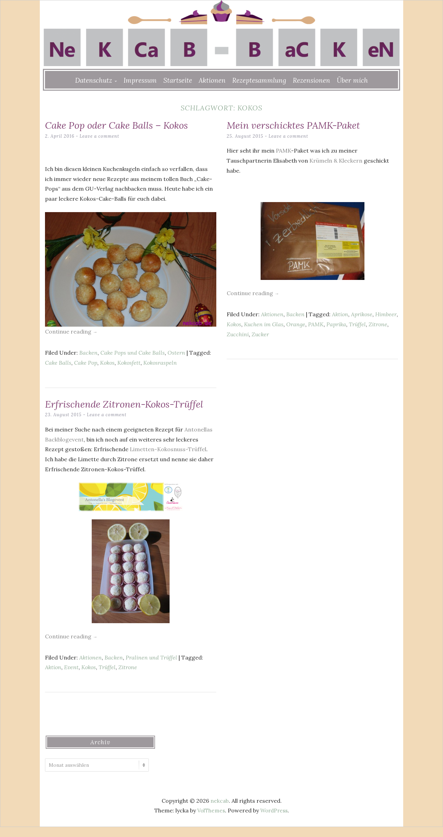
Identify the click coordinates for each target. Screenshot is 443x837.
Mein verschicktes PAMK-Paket (299, 124)
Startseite (177, 80)
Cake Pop (85, 362)
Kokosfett (129, 362)
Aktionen (212, 80)
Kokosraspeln (160, 362)
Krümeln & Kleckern (335, 160)
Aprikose (361, 313)
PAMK (283, 150)
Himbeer (386, 313)
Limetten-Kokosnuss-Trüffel (168, 459)
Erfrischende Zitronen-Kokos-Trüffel (115, 408)
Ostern (176, 352)
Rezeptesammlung (259, 80)
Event (71, 677)
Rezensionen (311, 80)
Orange (295, 323)
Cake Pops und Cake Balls (132, 352)
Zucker (260, 333)
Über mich (352, 80)
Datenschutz (93, 80)
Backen (88, 352)
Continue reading (71, 331)
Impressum (140, 80)
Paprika (336, 323)
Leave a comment (100, 136)
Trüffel (357, 323)
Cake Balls (58, 362)
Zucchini (238, 333)
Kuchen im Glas (263, 323)
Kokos (107, 362)
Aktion (340, 313)
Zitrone (378, 323)
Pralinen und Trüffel (151, 667)
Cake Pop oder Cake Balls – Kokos (123, 124)
